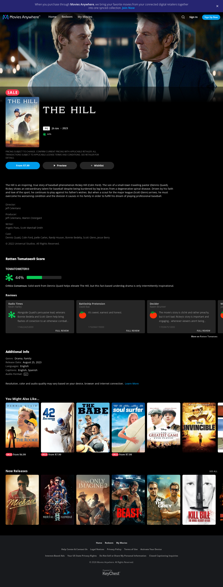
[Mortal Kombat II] (57, 500)
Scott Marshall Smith (31, 227)
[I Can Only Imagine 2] (93, 500)
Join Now (128, 8)
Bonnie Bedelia (73, 237)
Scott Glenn (89, 237)
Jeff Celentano (13, 208)
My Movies (85, 17)
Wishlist (97, 165)
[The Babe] (93, 428)
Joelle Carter (40, 237)
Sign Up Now (211, 17)
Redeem (67, 17)
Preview (60, 165)
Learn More (132, 383)
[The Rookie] (22, 429)
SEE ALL (213, 471)
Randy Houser (56, 237)
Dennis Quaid (13, 237)
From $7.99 (22, 165)
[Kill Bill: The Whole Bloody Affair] (199, 500)
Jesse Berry (103, 237)
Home (52, 17)
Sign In (193, 17)
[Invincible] (199, 428)
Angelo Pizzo (12, 227)
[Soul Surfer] (128, 429)
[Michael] (22, 500)
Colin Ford (27, 237)
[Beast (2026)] (128, 500)
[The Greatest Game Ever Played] (163, 428)
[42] (57, 429)
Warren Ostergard (32, 218)
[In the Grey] (163, 500)
